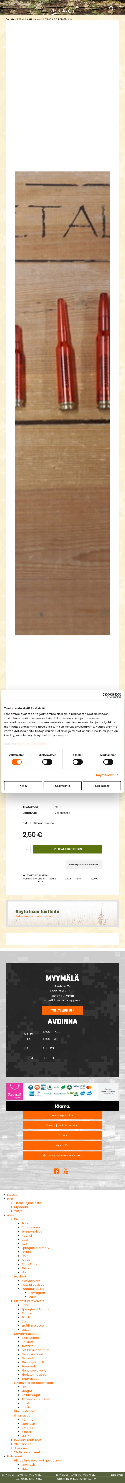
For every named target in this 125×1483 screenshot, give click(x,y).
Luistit (25, 1407)
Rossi (25, 1223)
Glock (25, 1317)
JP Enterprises (31, 1231)
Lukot (25, 1403)
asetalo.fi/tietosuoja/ (33, 743)
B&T (24, 1244)
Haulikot (20, 1276)
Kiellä (23, 785)
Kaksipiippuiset (32, 1284)
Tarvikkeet (11, 19)
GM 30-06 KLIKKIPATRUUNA (58, 19)
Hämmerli (28, 1419)
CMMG (26, 1252)
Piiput (25, 1387)
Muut (21, 19)
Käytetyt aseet (25, 1334)
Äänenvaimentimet (36, 1399)
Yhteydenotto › (62, 1010)
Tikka (25, 1268)
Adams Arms (31, 1227)
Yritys (18, 1211)
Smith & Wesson (33, 1325)
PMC (24, 1468)
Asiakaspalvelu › (62, 1115)
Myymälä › (62, 1145)
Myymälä (21, 1207)
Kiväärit (20, 1219)
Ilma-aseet (30, 1379)
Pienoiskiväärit (32, 1354)
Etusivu (12, 1195)
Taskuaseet (30, 1338)
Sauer (25, 1260)
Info (10, 1199)
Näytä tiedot (105, 775)
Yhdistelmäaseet (34, 1374)
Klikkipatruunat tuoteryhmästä (35, 916)
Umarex (27, 1428)
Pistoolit (27, 1358)
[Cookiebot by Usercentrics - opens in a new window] (105, 695)
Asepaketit (22, 1448)
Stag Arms (29, 1264)
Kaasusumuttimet (27, 1440)
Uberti (25, 1239)
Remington (37, 1293)
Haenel (26, 1235)
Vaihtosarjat (30, 1395)
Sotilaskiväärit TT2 (35, 1350)
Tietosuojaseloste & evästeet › (62, 1155)
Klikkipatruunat (34, 19)
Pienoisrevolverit (33, 1370)
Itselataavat (30, 1280)
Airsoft (26, 1432)
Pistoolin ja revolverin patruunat (37, 1460)
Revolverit (28, 1366)
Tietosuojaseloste (27, 1203)
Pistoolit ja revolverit (29, 1301)
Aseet (11, 1215)
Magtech (28, 1423)
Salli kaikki (102, 785)
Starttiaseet (23, 1444)
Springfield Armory (35, 1248)
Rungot (26, 1391)
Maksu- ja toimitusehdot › (62, 1125)
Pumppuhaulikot (33, 1289)
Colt (24, 1256)
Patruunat (14, 1456)
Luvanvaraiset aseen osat (33, 1383)
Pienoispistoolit (32, 1362)
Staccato (28, 1313)
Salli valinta (62, 785)
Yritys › (62, 1135)
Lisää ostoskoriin (67, 849)
